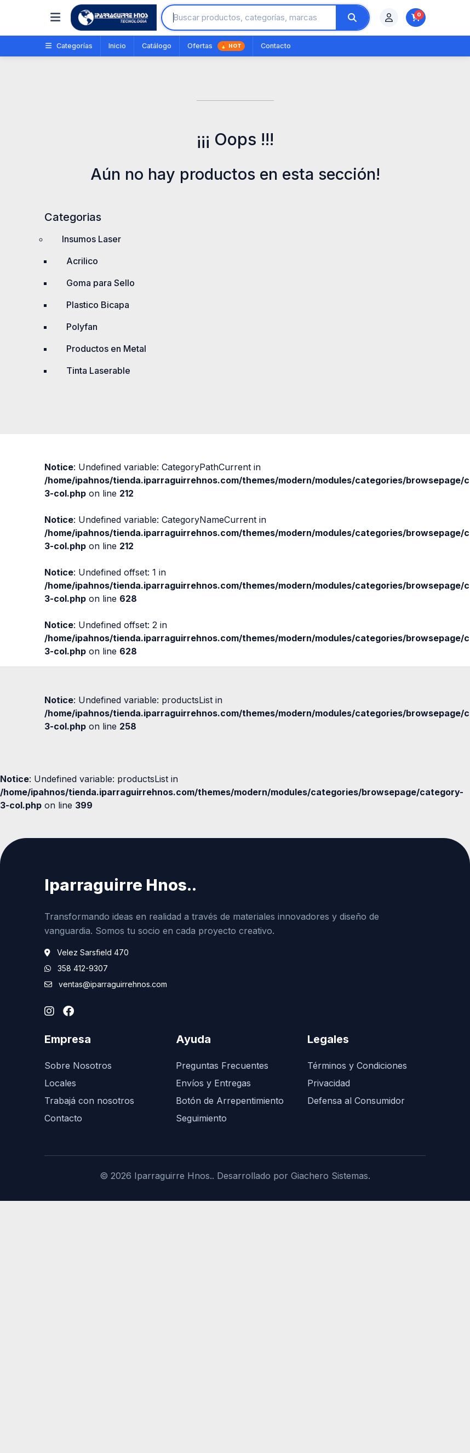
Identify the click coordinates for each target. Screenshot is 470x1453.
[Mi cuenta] (389, 17)
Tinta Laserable (98, 370)
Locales (60, 1083)
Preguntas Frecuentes (222, 1065)
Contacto (276, 46)
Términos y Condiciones (357, 1065)
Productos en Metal (106, 348)
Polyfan (82, 326)
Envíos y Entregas (213, 1083)
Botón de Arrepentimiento (230, 1100)
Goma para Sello (100, 282)
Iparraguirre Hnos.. (120, 884)
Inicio (117, 46)
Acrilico (82, 260)
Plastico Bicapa (97, 304)
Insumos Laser (91, 238)
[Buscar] (352, 17)
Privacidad (328, 1083)
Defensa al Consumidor (356, 1100)
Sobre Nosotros (78, 1065)
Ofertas (216, 46)
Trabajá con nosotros (89, 1100)
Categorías (69, 46)
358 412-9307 (83, 968)
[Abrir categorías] (55, 18)
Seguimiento (201, 1118)
